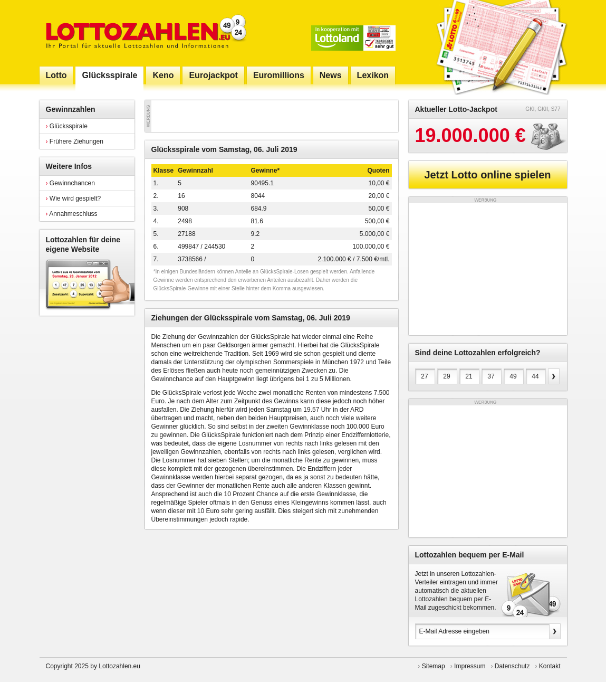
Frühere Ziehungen (74, 141)
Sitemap (433, 666)
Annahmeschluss (72, 213)
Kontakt (550, 666)
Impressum (469, 666)
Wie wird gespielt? (73, 198)
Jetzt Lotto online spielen (487, 175)
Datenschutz (512, 666)
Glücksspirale (67, 126)
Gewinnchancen (70, 183)
